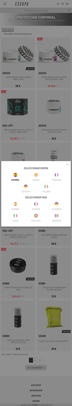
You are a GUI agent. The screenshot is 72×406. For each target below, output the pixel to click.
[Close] (67, 164)
